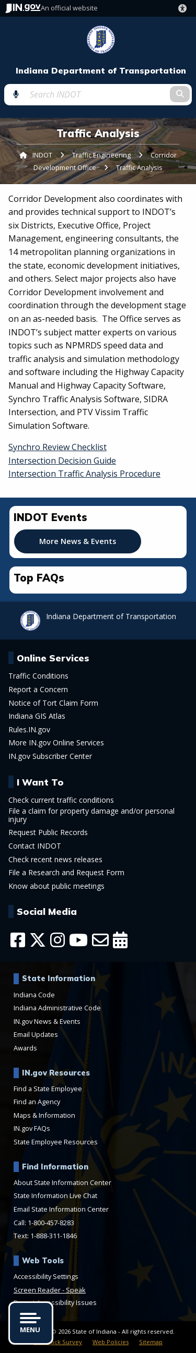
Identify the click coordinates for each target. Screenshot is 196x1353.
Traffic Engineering (101, 155)
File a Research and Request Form (66, 872)
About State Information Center (62, 1182)
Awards (25, 1048)
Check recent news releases (55, 859)
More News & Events (77, 541)
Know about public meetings (56, 886)
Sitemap (151, 1342)
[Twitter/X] (37, 940)
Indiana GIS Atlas (36, 716)
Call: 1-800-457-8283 (44, 1222)
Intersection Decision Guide (62, 460)
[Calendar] (120, 940)
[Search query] (98, 94)
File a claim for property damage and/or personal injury (91, 815)
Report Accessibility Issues (55, 1302)
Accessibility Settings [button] (46, 1276)
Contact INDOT (34, 846)
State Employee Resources (56, 1142)
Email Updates (36, 1034)
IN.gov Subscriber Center (50, 756)
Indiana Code (34, 994)
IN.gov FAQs (32, 1128)
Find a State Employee (48, 1088)
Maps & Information (44, 1115)
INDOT (42, 155)
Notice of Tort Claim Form (53, 703)
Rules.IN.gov (29, 730)
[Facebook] (17, 940)
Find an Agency (37, 1101)
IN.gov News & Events (47, 1021)
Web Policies (111, 1342)
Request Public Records (48, 832)
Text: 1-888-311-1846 (45, 1235)
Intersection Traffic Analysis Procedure (84, 473)
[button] (184, 8)
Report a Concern (38, 689)
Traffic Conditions (38, 676)
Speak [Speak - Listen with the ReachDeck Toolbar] (76, 1290)
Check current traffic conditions (61, 800)
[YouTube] (78, 940)
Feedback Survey (57, 1342)
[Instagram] (57, 940)
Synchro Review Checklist (57, 447)
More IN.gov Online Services (56, 743)
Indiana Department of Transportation (101, 71)
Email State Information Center (61, 1209)
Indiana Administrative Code (57, 1008)
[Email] (100, 940)
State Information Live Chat (55, 1195)
